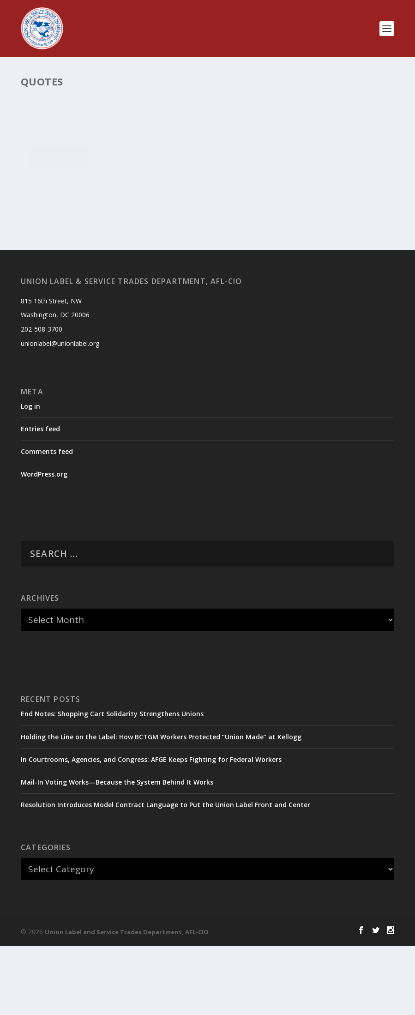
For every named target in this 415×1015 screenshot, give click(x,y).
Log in (30, 475)
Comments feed (47, 520)
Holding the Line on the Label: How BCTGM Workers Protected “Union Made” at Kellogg (161, 805)
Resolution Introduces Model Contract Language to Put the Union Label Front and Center (165, 874)
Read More (59, 269)
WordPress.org (44, 543)
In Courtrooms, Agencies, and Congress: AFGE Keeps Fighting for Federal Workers (151, 828)
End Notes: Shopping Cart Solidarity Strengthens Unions (112, 783)
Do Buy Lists (86, 151)
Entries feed (40, 498)
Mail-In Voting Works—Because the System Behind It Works (117, 851)
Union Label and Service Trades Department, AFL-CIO (127, 1001)
